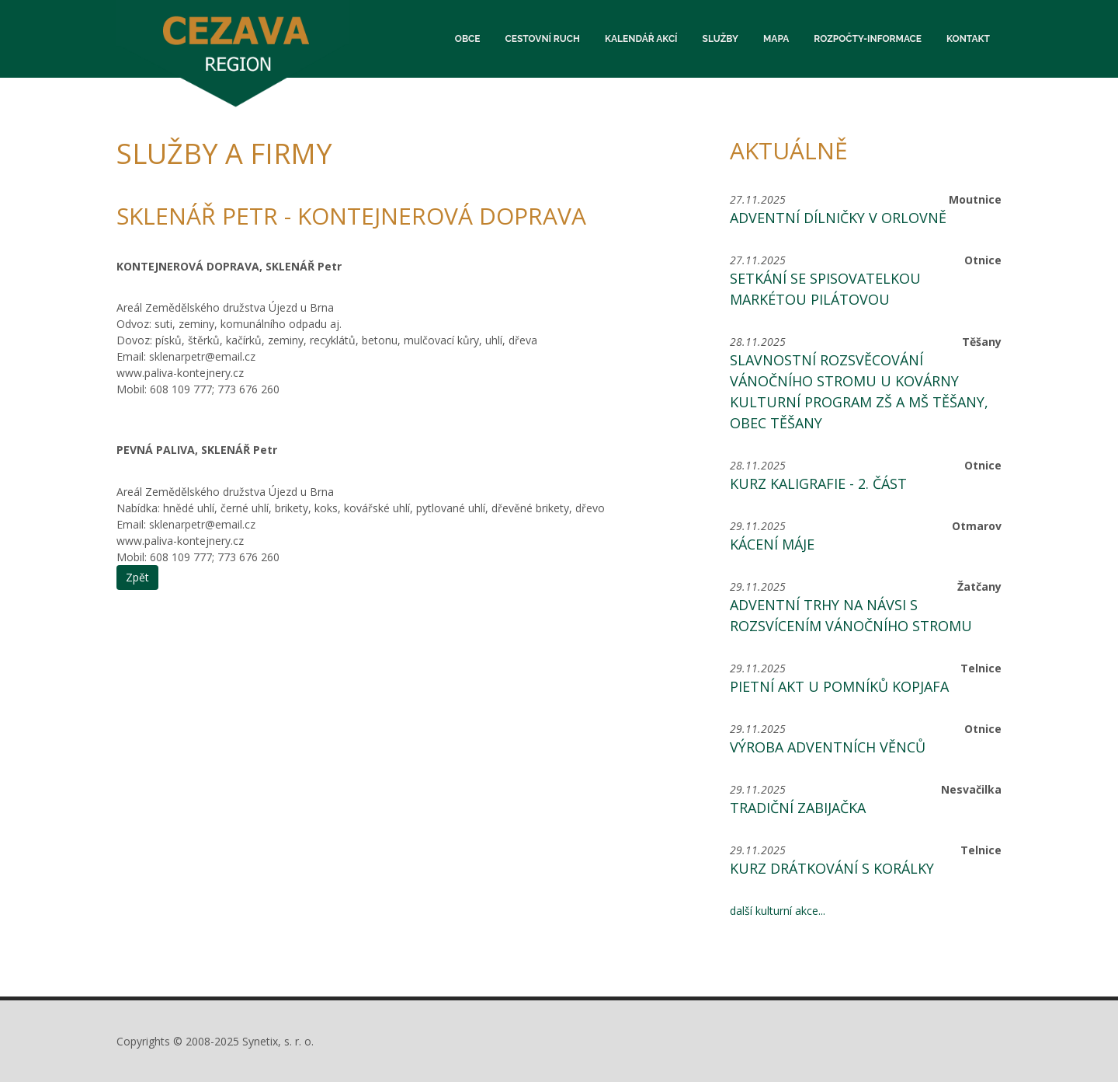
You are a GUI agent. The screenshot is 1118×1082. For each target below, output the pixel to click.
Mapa (776, 38)
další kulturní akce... (777, 910)
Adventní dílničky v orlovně (838, 217)
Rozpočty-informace (868, 38)
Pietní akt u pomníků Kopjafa (839, 686)
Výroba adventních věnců (827, 747)
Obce (468, 38)
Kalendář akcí (641, 38)
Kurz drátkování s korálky (832, 868)
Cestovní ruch (542, 38)
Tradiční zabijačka (798, 807)
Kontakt (968, 38)
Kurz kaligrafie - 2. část (818, 483)
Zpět (137, 577)
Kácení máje (772, 544)
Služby (720, 38)
